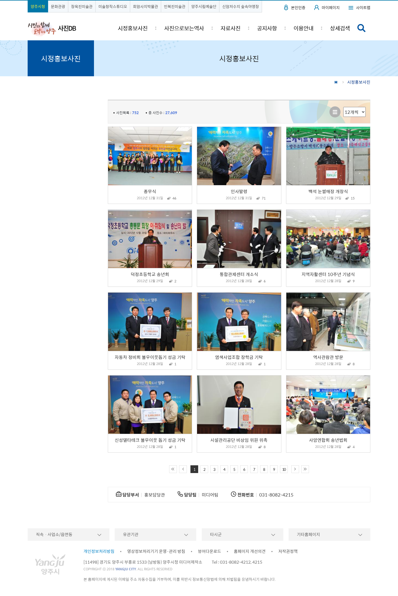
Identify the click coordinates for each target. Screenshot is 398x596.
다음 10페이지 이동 (295, 469)
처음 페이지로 (173, 469)
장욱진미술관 (82, 6)
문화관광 (58, 6)
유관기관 (130, 534)
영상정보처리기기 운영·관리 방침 (156, 551)
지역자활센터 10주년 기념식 (328, 274)
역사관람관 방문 (328, 357)
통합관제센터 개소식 (239, 274)
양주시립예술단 (203, 6)
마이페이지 (331, 7)
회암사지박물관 (145, 6)
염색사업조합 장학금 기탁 (239, 357)
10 (284, 469)
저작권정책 (288, 551)
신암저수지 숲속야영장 (240, 6)
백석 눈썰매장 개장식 (328, 191)
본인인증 (298, 7)
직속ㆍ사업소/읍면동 (54, 534)
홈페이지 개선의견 (250, 551)
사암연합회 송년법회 (328, 440)
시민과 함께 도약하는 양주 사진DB (52, 28)
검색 (361, 28)
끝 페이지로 (305, 469)
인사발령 (239, 191)
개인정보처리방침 (98, 551)
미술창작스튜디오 (112, 6)
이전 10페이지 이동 (183, 469)
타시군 (216, 534)
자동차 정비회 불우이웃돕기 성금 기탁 (150, 357)
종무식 (150, 191)
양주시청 (38, 6)
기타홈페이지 (308, 534)
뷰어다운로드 (209, 551)
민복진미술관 (174, 6)
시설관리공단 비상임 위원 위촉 (239, 440)
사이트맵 (363, 7)
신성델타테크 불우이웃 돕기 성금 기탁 (150, 440)
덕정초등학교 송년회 (150, 274)
